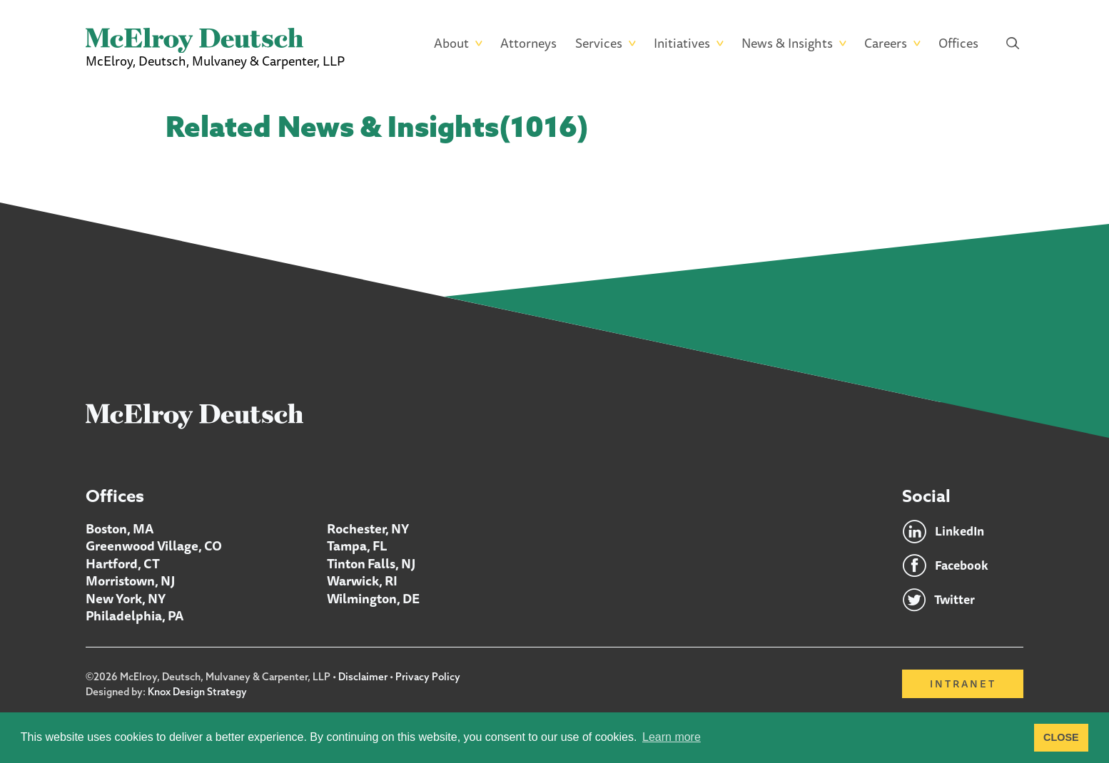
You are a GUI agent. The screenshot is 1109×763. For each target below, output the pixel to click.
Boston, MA (119, 529)
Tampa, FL (357, 546)
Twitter (954, 600)
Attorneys (528, 43)
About (451, 43)
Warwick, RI (362, 580)
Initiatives (682, 43)
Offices (958, 43)
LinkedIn (961, 532)
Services (598, 43)
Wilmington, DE (373, 598)
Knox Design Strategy (198, 690)
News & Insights (787, 43)
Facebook (962, 566)
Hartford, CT (123, 563)
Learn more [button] (671, 737)
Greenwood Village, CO (154, 546)
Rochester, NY (368, 529)
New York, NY (126, 598)
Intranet (963, 683)
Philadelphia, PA (134, 615)
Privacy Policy (428, 676)
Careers (885, 43)
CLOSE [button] (1061, 737)
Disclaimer (363, 676)
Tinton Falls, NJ (371, 563)
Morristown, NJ (130, 580)
